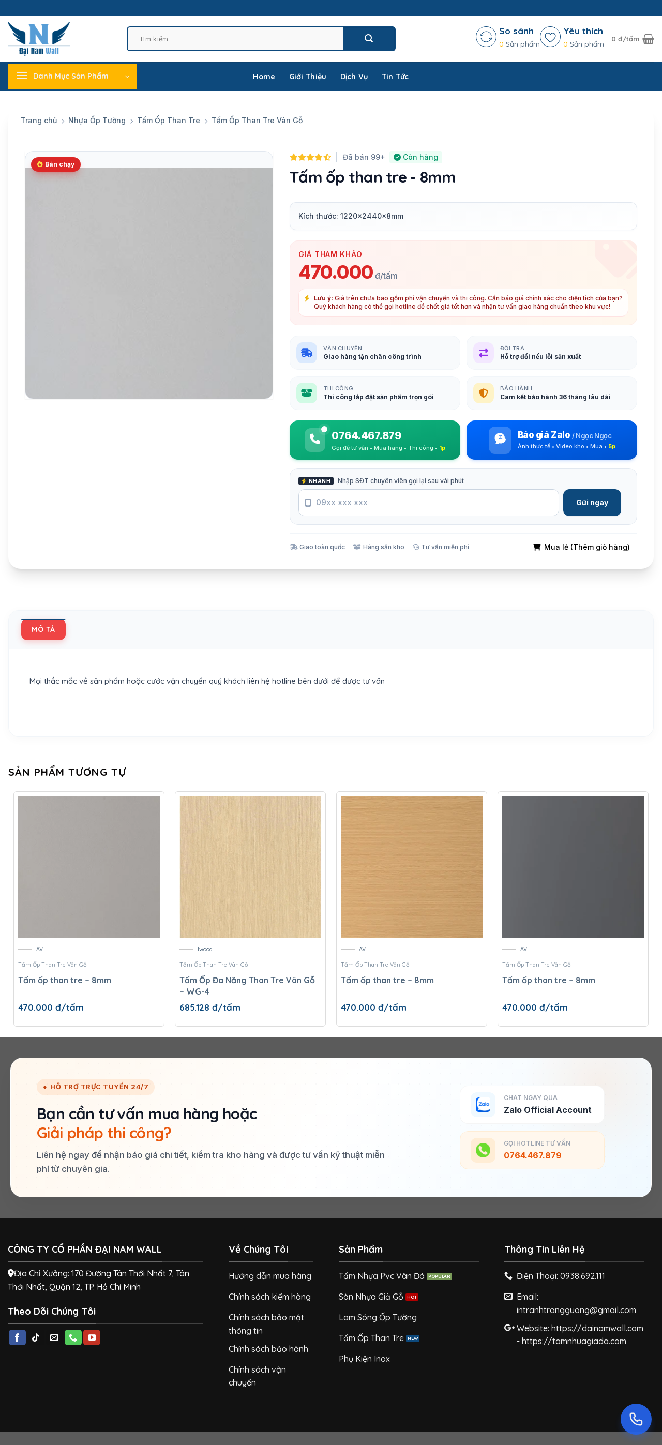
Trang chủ (39, 120)
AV (39, 949)
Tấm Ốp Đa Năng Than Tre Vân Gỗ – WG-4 (247, 986)
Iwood (205, 949)
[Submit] (369, 38)
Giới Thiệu (308, 76)
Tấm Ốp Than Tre (168, 120)
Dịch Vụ (354, 76)
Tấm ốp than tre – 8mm (64, 980)
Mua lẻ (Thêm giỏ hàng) (581, 547)
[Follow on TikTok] (35, 1337)
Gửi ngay (592, 502)
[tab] (43, 629)
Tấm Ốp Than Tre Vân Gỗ (257, 120)
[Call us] (73, 1337)
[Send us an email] (54, 1337)
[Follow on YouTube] (91, 1337)
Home (264, 76)
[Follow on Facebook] (17, 1337)
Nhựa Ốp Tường (97, 120)
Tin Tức (395, 76)
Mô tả (43, 629)
